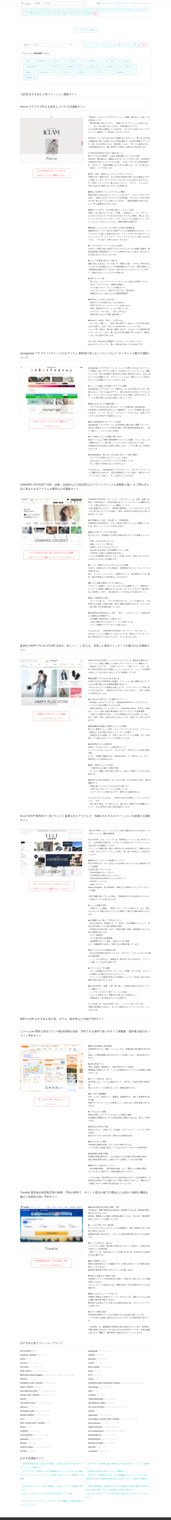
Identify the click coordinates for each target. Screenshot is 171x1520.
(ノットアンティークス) (113, 1419)
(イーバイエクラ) (30, 1367)
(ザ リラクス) (101, 1403)
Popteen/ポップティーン (125, 72)
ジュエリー (143, 10)
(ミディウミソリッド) (102, 1439)
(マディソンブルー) (102, 1435)
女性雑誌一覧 (31, 78)
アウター (47, 10)
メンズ (116, 3)
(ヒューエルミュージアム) (104, 1423)
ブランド (134, 3)
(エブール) (94, 1371)
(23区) (28, 1351)
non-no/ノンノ (58, 61)
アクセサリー (130, 10)
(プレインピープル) (34, 1435)
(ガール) (93, 1391)
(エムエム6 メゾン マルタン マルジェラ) (47, 1375)
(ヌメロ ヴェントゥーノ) (31, 1419)
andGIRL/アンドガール (75, 67)
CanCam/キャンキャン (48, 72)
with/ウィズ (57, 67)
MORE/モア (42, 61)
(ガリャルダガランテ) (37, 1391)
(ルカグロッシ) (98, 1451)
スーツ (56, 14)
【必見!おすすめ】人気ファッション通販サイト (107, 1471)
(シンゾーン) (28, 1407)
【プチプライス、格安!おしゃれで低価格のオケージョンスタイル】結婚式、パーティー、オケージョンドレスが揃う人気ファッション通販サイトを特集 (52, 1475)
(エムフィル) (95, 1375)
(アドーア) (95, 1355)
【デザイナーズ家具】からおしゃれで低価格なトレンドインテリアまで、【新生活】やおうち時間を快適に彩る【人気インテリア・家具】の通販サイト (117, 1478)
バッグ (119, 10)
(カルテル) (30, 1387)
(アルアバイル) (97, 1359)
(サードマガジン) (102, 1399)
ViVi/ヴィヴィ (67, 72)
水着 (64, 14)
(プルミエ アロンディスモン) (107, 1431)
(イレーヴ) (95, 1363)
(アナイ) (26, 1359)
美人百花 (125, 61)
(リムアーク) (96, 1447)
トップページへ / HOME (85, 30)
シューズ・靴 (28, 14)
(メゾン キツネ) (101, 1443)
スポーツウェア (75, 14)
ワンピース (78, 10)
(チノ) (93, 1411)
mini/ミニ (113, 61)
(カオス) (94, 1379)
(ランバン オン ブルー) (35, 1447)
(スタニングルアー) (34, 1411)
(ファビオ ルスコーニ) (103, 1427)
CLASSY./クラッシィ (96, 61)
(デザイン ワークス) (34, 1415)
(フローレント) (30, 1431)
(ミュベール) (28, 1443)
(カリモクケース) (38, 1383)
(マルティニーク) (30, 1439)
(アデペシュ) (33, 1355)
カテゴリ (125, 3)
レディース (107, 3)
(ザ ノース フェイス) (35, 1403)
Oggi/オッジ (30, 72)
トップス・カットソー (62, 10)
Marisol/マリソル (113, 67)
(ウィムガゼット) (100, 1367)
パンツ (111, 10)
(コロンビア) (96, 1395)
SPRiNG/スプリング (85, 72)
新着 (98, 3)
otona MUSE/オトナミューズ (36, 67)
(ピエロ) (26, 1427)
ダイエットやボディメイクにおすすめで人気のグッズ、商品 (47, 1494)
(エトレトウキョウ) (33, 1371)
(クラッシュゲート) (37, 1395)
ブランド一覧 (131, 45)
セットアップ (90, 10)
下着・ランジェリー (43, 14)
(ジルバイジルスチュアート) (107, 1407)
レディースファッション (32, 10)
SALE (95, 14)
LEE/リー (29, 61)
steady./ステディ (95, 67)
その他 (86, 14)
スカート (102, 10)
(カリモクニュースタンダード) (115, 1383)
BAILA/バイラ (130, 67)
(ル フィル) (27, 1451)
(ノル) (34, 1423)
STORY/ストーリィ (76, 61)
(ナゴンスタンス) (99, 1415)
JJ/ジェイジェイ (104, 72)
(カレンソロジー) (99, 1387)
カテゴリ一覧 (115, 45)
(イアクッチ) (28, 1363)
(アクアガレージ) (99, 1351)
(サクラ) (26, 1399)
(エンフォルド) (29, 1379)
